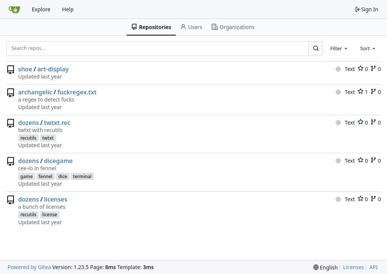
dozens (28, 122)
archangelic (35, 92)
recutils (28, 138)
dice (62, 176)
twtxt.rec (57, 122)
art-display (53, 69)
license (49, 214)
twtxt (48, 138)
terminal (82, 176)
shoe (25, 69)
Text (345, 68)
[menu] (325, 267)
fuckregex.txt (77, 92)
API (373, 267)
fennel (45, 176)
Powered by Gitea (29, 267)
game (26, 176)
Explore (41, 9)
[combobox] (339, 48)
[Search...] (315, 48)
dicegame (58, 161)
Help (68, 9)
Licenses (353, 267)
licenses (55, 199)
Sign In (366, 9)
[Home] (14, 9)
